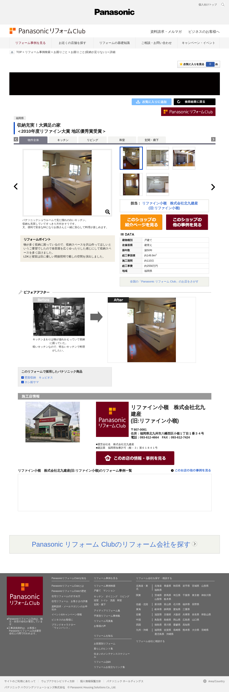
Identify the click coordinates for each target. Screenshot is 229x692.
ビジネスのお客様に (62, 619)
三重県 (186, 609)
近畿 (138, 614)
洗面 (112, 600)
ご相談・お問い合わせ (156, 43)
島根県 (167, 619)
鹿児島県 (159, 634)
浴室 (96, 600)
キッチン (63, 140)
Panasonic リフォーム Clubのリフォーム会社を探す (111, 544)
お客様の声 (100, 626)
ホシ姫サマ (32, 382)
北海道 (158, 585)
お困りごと (61, 52)
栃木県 (167, 599)
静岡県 (167, 609)
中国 (138, 619)
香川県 (167, 624)
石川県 (176, 604)
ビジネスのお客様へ (204, 31)
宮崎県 (205, 630)
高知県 (186, 624)
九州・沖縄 (142, 630)
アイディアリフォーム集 (107, 610)
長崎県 (176, 630)
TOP (19, 52)
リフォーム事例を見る (30, 43)
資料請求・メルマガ (166, 31)
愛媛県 (176, 624)
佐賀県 (167, 630)
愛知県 (176, 609)
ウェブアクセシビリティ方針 (58, 681)
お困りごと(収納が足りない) (88, 52)
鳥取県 (158, 619)
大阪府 (176, 614)
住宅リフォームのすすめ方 (66, 596)
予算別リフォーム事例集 (107, 615)
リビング (92, 140)
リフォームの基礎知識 (114, 43)
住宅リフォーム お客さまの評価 (70, 601)
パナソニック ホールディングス (124, 681)
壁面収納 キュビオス (39, 377)
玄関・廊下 (152, 140)
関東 (138, 595)
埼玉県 (176, 595)
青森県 (167, 585)
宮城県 (195, 585)
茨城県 (158, 595)
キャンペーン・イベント (198, 43)
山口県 (195, 619)
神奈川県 (206, 595)
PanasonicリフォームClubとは (68, 585)
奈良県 (195, 614)
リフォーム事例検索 (38, 52)
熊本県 (186, 630)
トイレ (104, 600)
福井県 (186, 604)
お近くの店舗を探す (72, 43)
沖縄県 (169, 634)
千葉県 (186, 595)
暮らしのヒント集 (103, 648)
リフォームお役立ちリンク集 (109, 667)
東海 (138, 609)
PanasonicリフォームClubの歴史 (69, 591)
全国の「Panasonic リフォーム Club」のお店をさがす (164, 281)
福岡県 (158, 630)
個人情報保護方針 (90, 681)
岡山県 (176, 619)
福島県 (158, 590)
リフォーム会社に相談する (150, 641)
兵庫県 (186, 614)
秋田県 (176, 585)
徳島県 (158, 624)
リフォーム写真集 (103, 621)
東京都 (195, 595)
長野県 (195, 604)
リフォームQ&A (102, 661)
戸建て (97, 590)
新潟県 (158, 604)
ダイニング (112, 596)
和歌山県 (206, 614)
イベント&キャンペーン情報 (67, 614)
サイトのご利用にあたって (19, 681)
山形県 (205, 585)
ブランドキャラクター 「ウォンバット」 (64, 626)
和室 (122, 140)
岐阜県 (158, 609)
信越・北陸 (142, 604)
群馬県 (167, 595)
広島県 (186, 619)
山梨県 (158, 599)
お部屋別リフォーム (104, 643)
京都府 (167, 614)
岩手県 (186, 585)
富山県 (167, 604)
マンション (109, 590)
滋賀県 (158, 614)
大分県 (195, 630)
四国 (138, 624)
